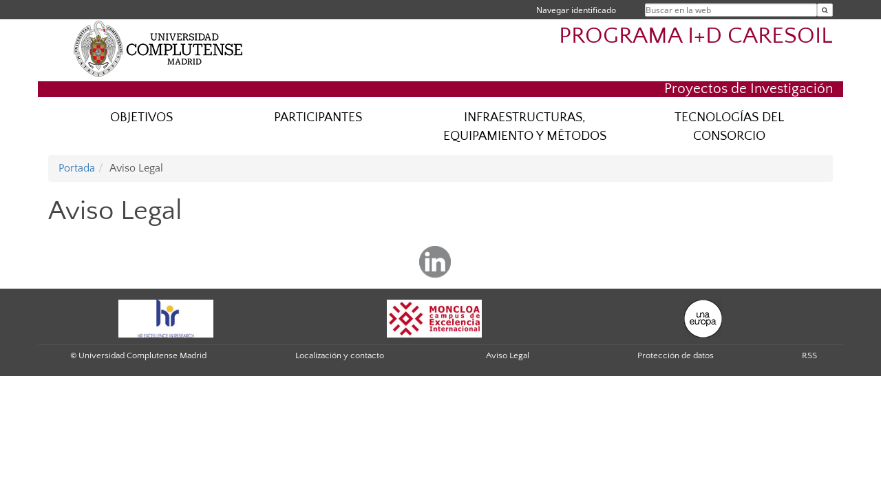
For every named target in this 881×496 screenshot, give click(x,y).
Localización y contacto (339, 355)
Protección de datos (675, 355)
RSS (809, 355)
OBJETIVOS (141, 117)
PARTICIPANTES (318, 117)
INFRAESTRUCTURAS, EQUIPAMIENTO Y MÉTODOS (524, 126)
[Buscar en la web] (825, 10)
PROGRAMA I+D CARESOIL (696, 36)
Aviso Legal (507, 355)
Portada (77, 168)
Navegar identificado (576, 10)
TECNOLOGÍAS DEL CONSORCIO (729, 126)
